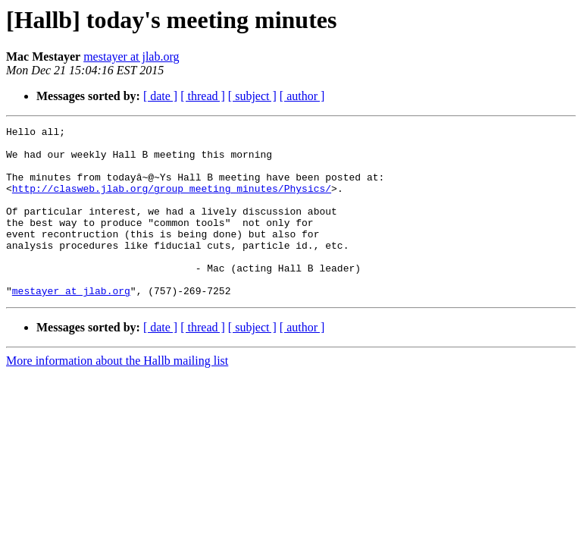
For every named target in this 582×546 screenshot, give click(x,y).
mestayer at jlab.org (131, 56)
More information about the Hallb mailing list (117, 394)
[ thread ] (202, 95)
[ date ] (160, 95)
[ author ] (302, 95)
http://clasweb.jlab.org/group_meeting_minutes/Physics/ (171, 202)
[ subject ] (252, 95)
